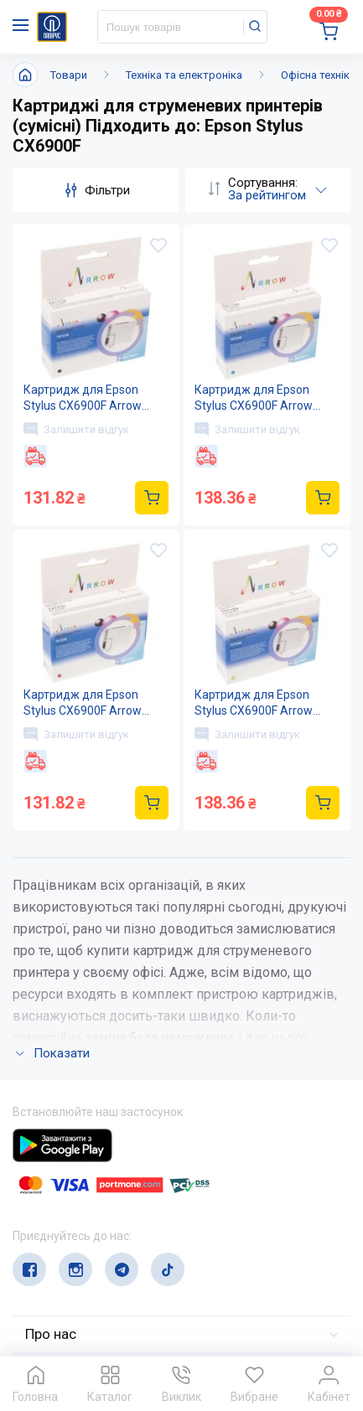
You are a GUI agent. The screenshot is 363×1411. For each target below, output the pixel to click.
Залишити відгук (76, 429)
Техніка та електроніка (184, 75)
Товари (68, 75)
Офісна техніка (318, 75)
